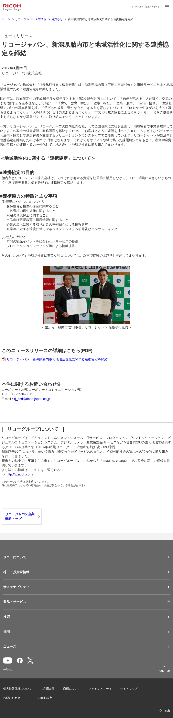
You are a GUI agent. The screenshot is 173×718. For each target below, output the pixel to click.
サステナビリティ (16, 587)
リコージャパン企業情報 (30, 19)
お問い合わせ (11, 697)
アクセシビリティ (100, 688)
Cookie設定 (44, 697)
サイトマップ (128, 688)
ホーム (6, 19)
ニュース (9, 646)
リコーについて (14, 557)
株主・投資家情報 (16, 572)
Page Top (164, 670)
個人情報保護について (17, 688)
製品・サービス (14, 602)
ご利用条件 (47, 688)
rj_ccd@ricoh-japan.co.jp (32, 399)
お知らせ (57, 19)
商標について (71, 688)
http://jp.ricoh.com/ (20, 474)
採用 (6, 631)
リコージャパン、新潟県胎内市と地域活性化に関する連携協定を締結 (57, 359)
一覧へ (7, 669)
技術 (6, 616)
